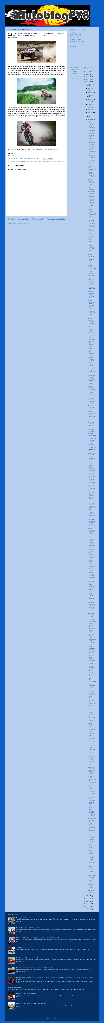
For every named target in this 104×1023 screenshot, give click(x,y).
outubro (90, 92)
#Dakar (18, 161)
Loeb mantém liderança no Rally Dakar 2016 (92, 822)
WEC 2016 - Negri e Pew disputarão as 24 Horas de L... (91, 738)
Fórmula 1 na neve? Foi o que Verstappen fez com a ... (92, 457)
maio (89, 107)
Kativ (59, 1018)
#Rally (55, 161)
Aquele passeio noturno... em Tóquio (91, 174)
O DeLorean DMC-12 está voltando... (91, 194)
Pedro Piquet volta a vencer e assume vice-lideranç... (91, 134)
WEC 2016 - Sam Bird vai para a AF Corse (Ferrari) (91, 770)
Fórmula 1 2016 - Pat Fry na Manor (91, 313)
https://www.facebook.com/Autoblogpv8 (46, 149)
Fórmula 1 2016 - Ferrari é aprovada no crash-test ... (91, 322)
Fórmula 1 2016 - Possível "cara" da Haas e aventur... (91, 248)
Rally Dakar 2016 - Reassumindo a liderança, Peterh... (92, 553)
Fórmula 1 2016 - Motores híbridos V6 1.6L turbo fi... (92, 447)
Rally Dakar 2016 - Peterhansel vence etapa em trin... (91, 801)
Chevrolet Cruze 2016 (90, 886)
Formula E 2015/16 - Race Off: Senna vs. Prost (91, 352)
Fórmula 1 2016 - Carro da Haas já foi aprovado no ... (91, 727)
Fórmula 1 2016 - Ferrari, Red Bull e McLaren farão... (91, 627)
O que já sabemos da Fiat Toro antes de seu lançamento (91, 670)
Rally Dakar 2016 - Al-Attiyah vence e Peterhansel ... (91, 543)
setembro (90, 95)
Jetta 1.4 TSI (91, 276)
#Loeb (32, 161)
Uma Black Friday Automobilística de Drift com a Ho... (91, 750)
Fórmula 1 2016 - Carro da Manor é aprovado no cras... (91, 468)
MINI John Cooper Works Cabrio (91, 424)
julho (89, 102)
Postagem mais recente (18, 219)
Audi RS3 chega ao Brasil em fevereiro (91, 371)
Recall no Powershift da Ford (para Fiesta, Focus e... (91, 361)
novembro (91, 88)
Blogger (72, 1018)
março (90, 112)
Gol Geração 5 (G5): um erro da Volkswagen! (29, 958)
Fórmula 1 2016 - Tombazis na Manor (91, 514)
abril (89, 109)
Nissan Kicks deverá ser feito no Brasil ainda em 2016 (91, 843)
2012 (88, 903)
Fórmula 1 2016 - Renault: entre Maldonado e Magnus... (92, 184)
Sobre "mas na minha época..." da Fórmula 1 (92, 150)
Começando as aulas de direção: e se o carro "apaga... (92, 379)
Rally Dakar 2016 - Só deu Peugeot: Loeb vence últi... (92, 478)
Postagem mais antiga (56, 219)
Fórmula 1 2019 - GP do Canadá (26, 993)
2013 (88, 901)
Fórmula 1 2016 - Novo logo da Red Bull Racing (92, 870)
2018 (88, 76)
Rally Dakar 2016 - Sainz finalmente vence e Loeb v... (91, 659)
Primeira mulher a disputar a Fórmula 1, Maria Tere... (91, 694)
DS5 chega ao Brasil (91, 430)
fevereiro (90, 115)
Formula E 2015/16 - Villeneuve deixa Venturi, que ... (91, 390)
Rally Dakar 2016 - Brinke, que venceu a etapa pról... (92, 704)
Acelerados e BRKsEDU (91, 288)
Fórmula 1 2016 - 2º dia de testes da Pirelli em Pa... (91, 258)
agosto (90, 99)
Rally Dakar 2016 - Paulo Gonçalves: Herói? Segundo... (92, 638)
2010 (88, 909)
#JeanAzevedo (25, 161)
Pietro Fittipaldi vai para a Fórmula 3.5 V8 (91, 281)
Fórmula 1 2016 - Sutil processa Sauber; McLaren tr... (92, 532)
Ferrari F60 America (91, 229)
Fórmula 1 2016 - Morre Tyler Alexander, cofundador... (92, 780)
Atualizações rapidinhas (15, 987)
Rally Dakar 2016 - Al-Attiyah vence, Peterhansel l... (91, 596)
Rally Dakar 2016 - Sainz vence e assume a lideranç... (91, 585)
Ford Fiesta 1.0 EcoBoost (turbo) (91, 487)
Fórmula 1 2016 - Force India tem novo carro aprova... (92, 269)
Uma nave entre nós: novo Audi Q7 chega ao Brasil (91, 223)
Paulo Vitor (11, 155)
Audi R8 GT (19, 948)
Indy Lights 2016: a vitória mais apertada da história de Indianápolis (36, 918)
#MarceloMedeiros (40, 161)
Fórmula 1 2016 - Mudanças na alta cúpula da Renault (91, 649)
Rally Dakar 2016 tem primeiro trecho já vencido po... (91, 860)
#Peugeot (49, 161)
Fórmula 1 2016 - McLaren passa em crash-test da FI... (91, 333)
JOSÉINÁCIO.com (75, 34)
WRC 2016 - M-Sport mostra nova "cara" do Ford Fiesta (92, 617)
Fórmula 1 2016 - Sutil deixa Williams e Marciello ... (92, 415)
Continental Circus (75, 37)
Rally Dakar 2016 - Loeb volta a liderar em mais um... (91, 760)
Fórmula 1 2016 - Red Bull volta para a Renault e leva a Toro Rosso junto (37, 937)
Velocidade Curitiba (75, 39)
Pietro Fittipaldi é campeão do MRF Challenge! (91, 125)
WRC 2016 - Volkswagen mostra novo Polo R (91, 523)
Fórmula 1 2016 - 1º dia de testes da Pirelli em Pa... (91, 304)
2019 (88, 74)
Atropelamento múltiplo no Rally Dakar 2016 (91, 879)
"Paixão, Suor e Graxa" (92, 891)
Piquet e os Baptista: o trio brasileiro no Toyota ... (91, 790)
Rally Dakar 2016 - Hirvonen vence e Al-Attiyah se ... (92, 496)
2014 (88, 898)
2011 (88, 906)
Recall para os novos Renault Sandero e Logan (91, 400)
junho (90, 104)
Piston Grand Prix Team (77, 41)
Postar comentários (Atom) (21, 223)
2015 (88, 896)
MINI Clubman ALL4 (91, 407)
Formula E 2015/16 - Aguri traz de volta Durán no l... (91, 203)
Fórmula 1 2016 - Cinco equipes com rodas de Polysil (91, 564)
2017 (88, 79)
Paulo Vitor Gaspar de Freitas (75, 71)
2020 (88, 71)
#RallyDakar (61, 161)
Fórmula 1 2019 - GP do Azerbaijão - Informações (31, 1003)
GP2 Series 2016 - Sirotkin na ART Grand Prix (92, 506)
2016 (88, 82)
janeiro (90, 119)
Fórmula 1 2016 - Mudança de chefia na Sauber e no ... (91, 575)
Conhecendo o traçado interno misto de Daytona (91, 159)
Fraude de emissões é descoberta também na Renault (92, 437)
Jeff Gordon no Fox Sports (91, 852)
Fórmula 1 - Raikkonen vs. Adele (91, 142)
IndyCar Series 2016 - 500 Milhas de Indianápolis (30, 928)
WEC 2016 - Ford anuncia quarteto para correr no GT (92, 812)
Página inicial (37, 219)
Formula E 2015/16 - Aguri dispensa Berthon (91, 295)
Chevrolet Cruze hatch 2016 (92, 679)
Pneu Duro (73, 32)
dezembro (91, 84)
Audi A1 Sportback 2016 (91, 685)
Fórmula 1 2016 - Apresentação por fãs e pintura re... (92, 213)
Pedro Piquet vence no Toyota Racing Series (91, 343)
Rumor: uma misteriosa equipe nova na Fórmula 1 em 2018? (34, 968)
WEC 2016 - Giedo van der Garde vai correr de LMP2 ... (91, 606)
